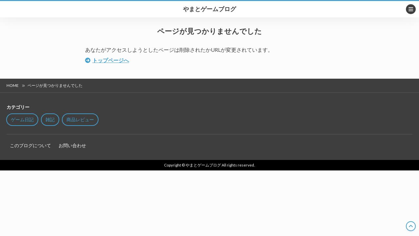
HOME (13, 85)
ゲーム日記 (22, 119)
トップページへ (110, 60)
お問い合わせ (72, 145)
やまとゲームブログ (209, 9)
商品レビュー (80, 119)
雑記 (50, 119)
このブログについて (30, 145)
